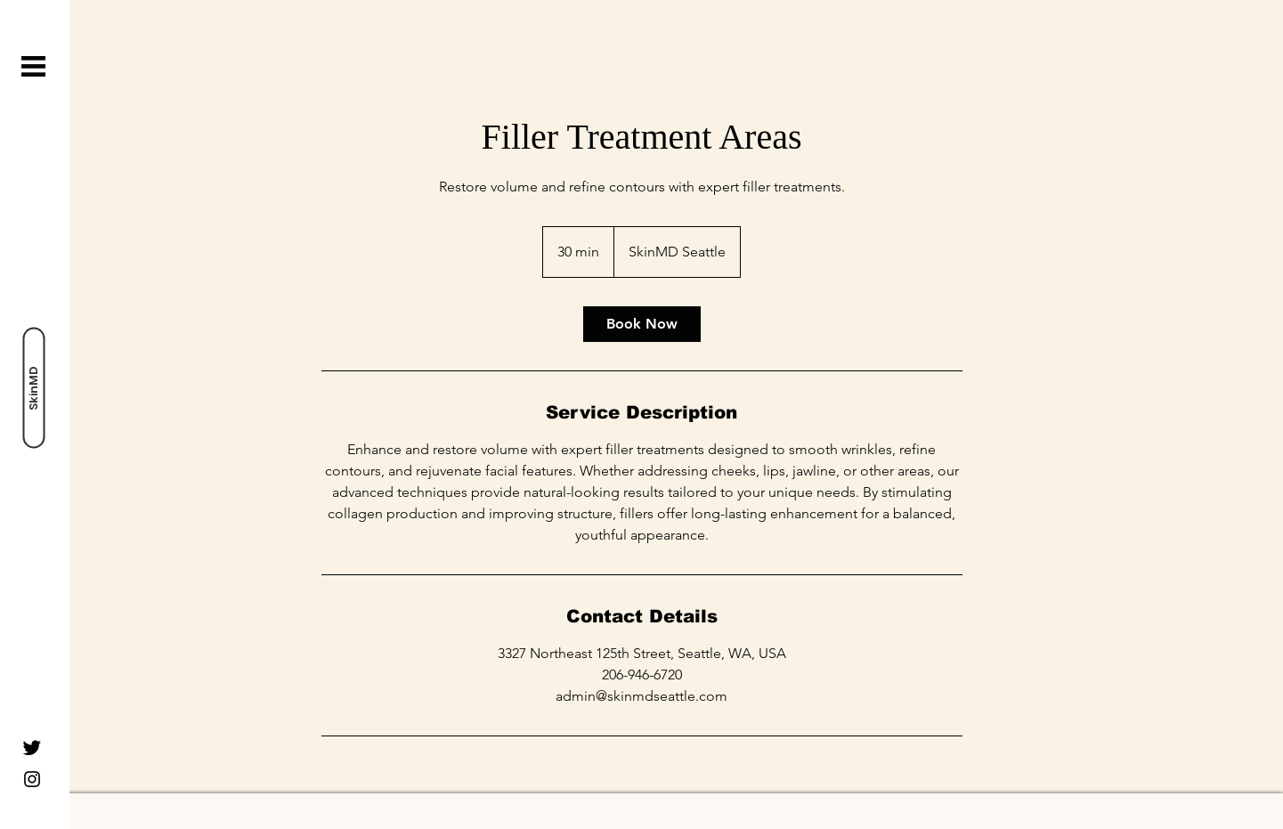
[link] (642, 324)
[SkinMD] (33, 388)
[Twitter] (32, 747)
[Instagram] (32, 779)
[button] (33, 66)
